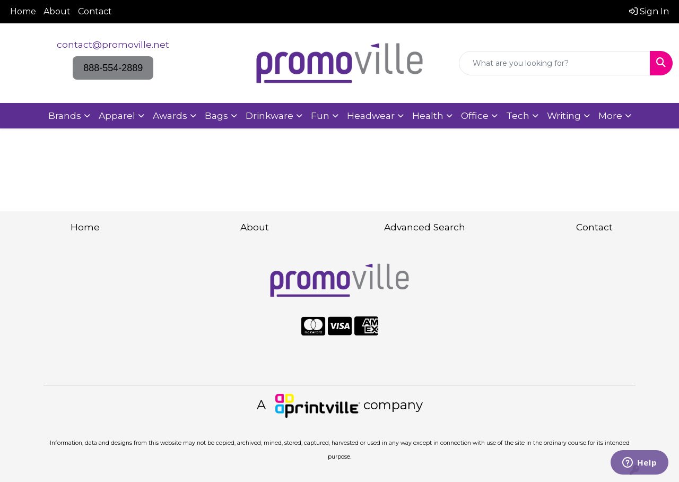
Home (23, 11)
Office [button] (475, 115)
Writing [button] (564, 115)
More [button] (610, 115)
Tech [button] (517, 115)
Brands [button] (64, 115)
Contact (95, 11)
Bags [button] (216, 115)
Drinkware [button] (269, 115)
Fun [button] (320, 115)
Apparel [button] (117, 115)
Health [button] (427, 115)
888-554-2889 (113, 68)
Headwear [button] (371, 115)
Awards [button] (170, 115)
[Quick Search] (554, 63)
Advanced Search (424, 227)
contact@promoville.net (113, 44)
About (57, 11)
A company (340, 404)
